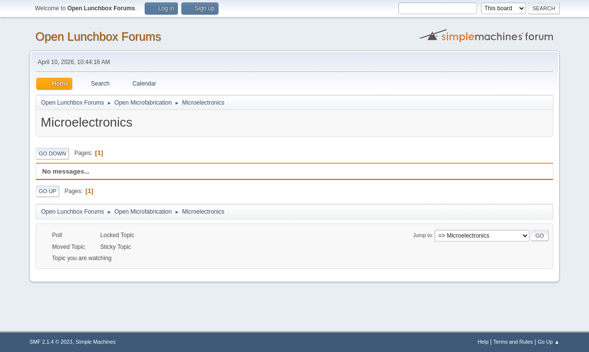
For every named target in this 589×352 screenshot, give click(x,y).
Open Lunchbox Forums (98, 36)
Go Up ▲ (549, 342)
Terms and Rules (513, 342)
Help (483, 342)
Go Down (52, 153)
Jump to (422, 235)
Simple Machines (96, 342)
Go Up (47, 191)
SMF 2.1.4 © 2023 (50, 342)
